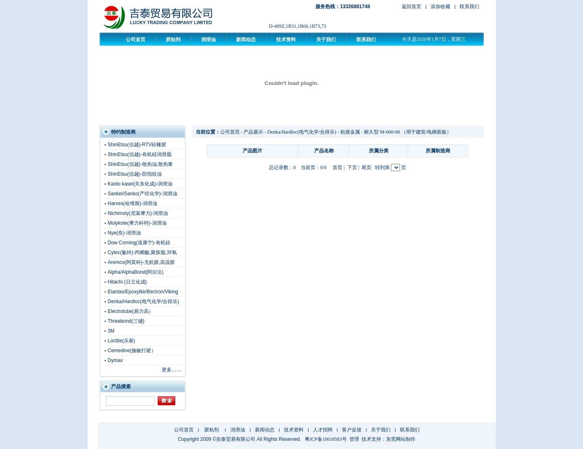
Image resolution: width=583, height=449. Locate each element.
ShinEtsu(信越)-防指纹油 (135, 174)
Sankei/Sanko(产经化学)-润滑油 (142, 194)
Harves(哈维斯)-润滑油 (133, 203)
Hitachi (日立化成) (127, 282)
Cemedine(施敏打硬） (132, 350)
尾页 (366, 167)
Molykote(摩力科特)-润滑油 (137, 223)
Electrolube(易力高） (131, 311)
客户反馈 (352, 430)
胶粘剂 (173, 39)
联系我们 (469, 6)
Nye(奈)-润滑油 (124, 233)
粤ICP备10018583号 (326, 439)
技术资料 (286, 39)
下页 (352, 167)
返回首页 (411, 6)
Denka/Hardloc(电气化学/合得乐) (143, 301)
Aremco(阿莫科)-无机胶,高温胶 (141, 262)
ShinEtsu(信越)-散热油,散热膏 (140, 164)
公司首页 (135, 39)
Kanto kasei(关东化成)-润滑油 (140, 184)
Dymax (115, 360)
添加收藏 (440, 6)
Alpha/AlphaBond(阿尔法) (136, 272)
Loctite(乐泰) (121, 341)
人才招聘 (323, 430)
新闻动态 (246, 39)
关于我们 (326, 39)
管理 (354, 439)
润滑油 (208, 39)
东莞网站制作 (400, 439)
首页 (337, 167)
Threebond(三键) (126, 321)
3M (111, 331)
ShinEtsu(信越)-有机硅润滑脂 (140, 154)
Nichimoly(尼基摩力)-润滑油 (138, 213)
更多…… (171, 370)
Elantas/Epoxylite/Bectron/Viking (143, 292)
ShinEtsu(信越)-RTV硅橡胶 (137, 144)
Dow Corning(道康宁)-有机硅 (139, 243)
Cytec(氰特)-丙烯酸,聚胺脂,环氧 (142, 252)
